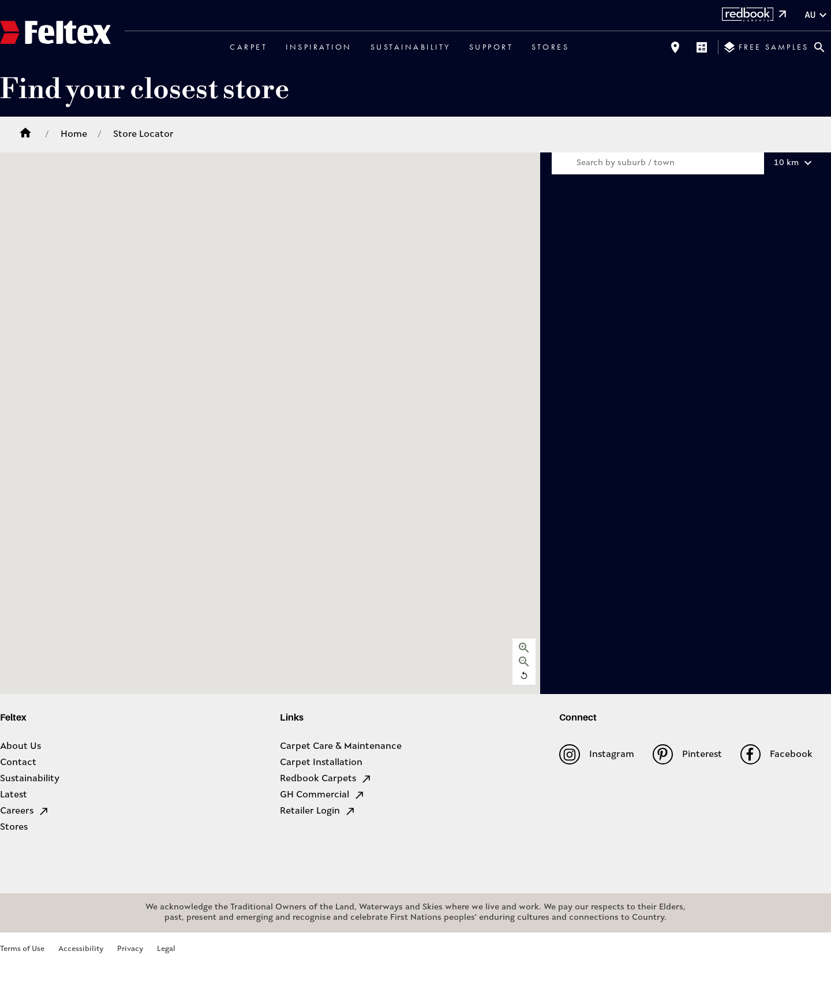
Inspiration (319, 47)
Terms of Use (22, 949)
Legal (166, 949)
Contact (18, 762)
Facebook (776, 754)
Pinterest (687, 754)
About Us (20, 746)
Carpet (248, 47)
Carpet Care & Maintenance (341, 746)
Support (491, 47)
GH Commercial (322, 795)
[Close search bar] (819, 47)
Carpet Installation (321, 762)
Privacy (130, 949)
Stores (550, 47)
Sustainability (410, 47)
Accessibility (80, 949)
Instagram (596, 754)
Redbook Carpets (326, 779)
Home (74, 134)
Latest (13, 795)
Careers (25, 811)
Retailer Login (318, 811)
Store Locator (143, 134)
